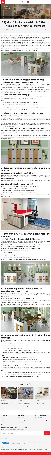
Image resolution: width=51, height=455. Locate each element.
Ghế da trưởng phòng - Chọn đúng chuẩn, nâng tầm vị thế (22, 402)
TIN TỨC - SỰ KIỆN (10, 17)
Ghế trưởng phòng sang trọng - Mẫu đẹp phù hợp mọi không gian (39, 402)
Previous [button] (24, 406)
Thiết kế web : (39, 449)
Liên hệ (3, 424)
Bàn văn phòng (21, 420)
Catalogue (3, 422)
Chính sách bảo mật (18, 447)
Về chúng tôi (4, 417)
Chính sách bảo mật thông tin (41, 420)
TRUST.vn (45, 449)
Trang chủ (3, 17)
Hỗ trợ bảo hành (38, 417)
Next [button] (27, 406)
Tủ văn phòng (21, 422)
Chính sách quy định (6, 447)
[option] (25, 11)
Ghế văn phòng (21, 417)
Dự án (2, 420)
